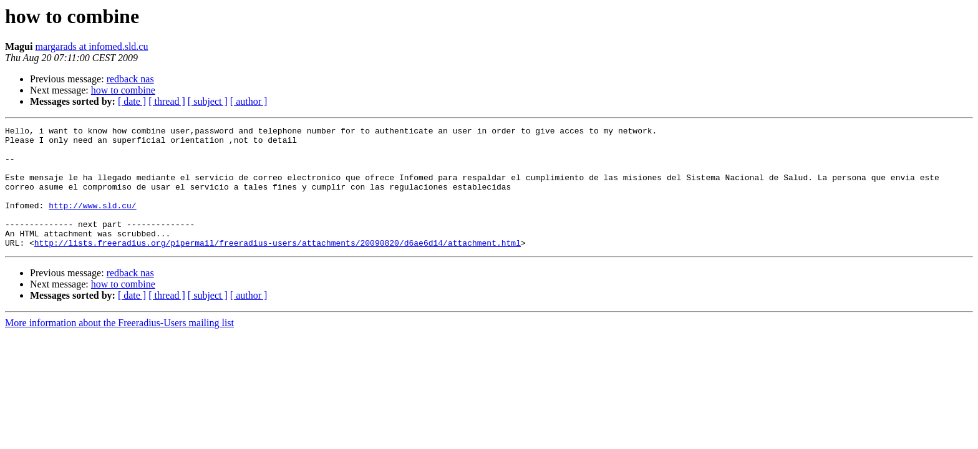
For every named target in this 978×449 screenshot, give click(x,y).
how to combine (123, 90)
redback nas (130, 79)
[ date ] (132, 101)
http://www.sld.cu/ (92, 222)
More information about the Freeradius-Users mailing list (119, 347)
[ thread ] (166, 101)
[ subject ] (208, 101)
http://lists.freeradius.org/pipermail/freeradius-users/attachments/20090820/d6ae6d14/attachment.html (277, 267)
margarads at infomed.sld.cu (91, 46)
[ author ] (249, 101)
